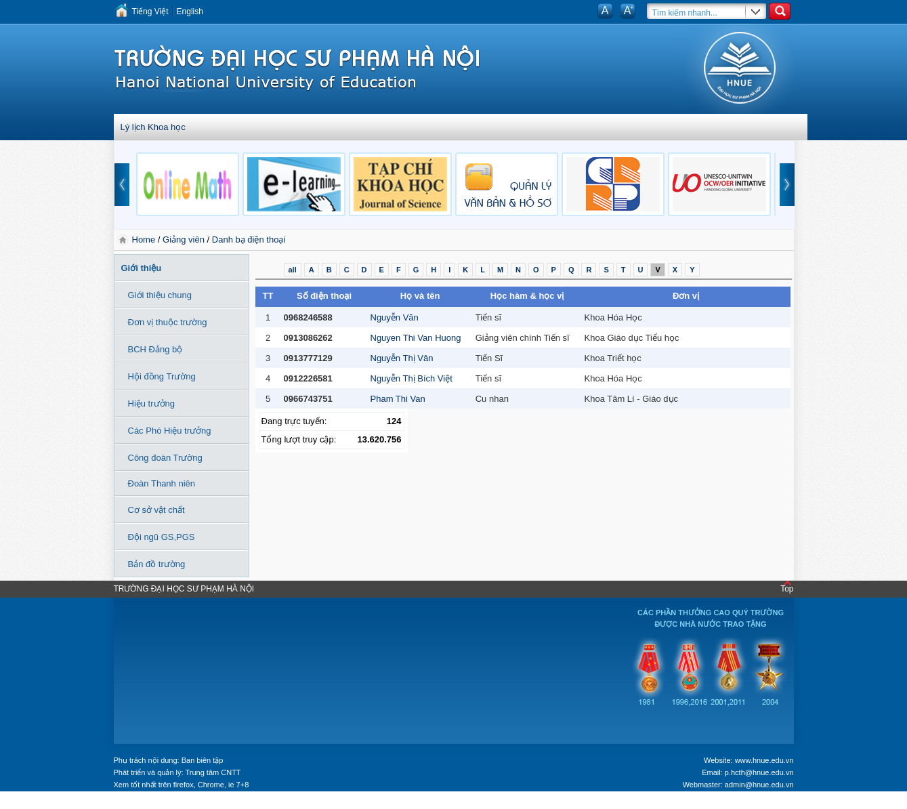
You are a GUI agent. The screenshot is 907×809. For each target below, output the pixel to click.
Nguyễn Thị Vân (402, 358)
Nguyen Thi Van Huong (416, 338)
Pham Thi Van (398, 399)
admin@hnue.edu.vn (759, 785)
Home (145, 239)
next (787, 184)
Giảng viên (184, 239)
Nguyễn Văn (395, 317)
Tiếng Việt (150, 11)
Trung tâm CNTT (212, 772)
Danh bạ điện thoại (248, 239)
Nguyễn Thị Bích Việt (411, 378)
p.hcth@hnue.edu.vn (759, 772)
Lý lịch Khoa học (153, 127)
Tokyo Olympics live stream (49, 804)
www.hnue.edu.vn (764, 760)
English (190, 11)
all (293, 270)
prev (121, 184)
